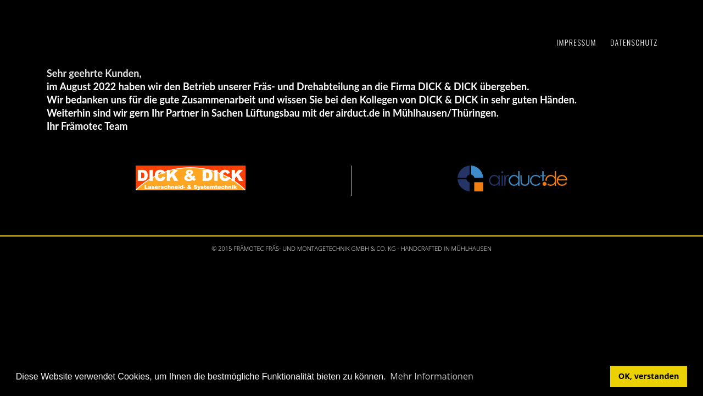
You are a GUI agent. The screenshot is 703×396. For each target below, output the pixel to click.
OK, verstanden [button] (648, 376)
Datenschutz (633, 42)
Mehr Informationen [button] (431, 376)
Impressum (576, 42)
